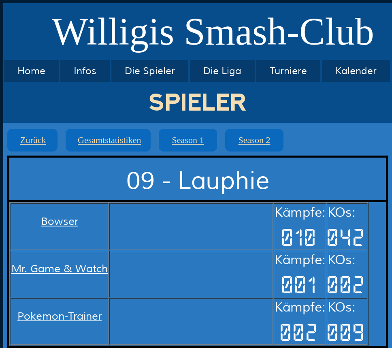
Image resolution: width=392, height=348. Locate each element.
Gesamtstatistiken (109, 140)
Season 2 (255, 140)
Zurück (33, 140)
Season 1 (188, 140)
